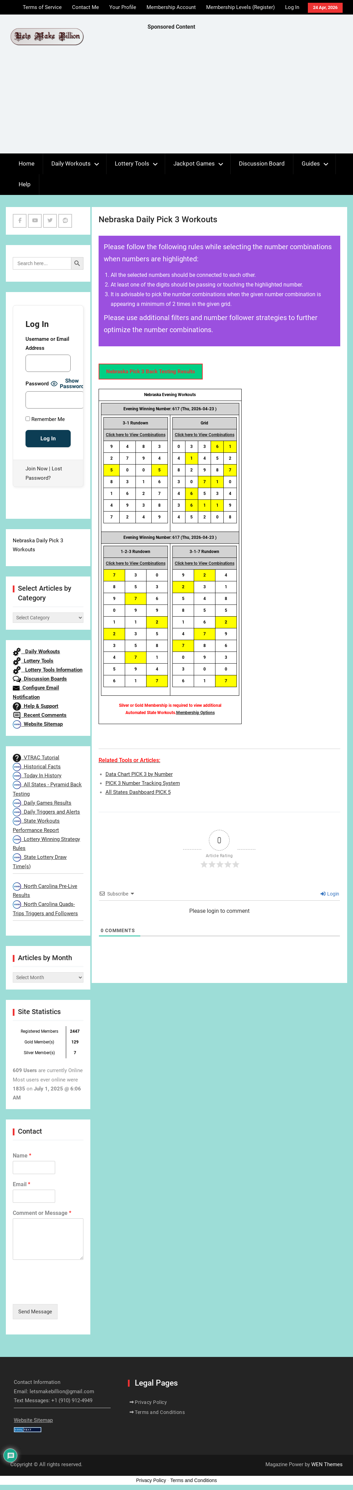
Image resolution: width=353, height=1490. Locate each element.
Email (21, 1184)
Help (25, 184)
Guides (311, 163)
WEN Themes (327, 1464)
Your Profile (122, 7)
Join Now (37, 469)
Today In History (37, 775)
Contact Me (85, 7)
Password (37, 384)
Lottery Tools (132, 163)
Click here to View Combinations (135, 434)
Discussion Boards (40, 679)
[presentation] (65, 1293)
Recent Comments (40, 715)
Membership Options (195, 712)
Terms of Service (42, 7)
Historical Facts (37, 766)
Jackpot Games (194, 163)
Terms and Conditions (160, 1412)
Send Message (35, 1312)
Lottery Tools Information (47, 670)
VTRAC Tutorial (36, 758)
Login (330, 894)
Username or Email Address (47, 343)
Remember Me (45, 419)
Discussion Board (262, 163)
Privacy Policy (151, 1402)
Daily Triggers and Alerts (46, 812)
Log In (292, 7)
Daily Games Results (42, 803)
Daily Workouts (71, 163)
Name (22, 1155)
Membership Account (171, 7)
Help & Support (35, 706)
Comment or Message (42, 1213)
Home (26, 163)
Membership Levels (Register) (240, 7)
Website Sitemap (38, 724)
